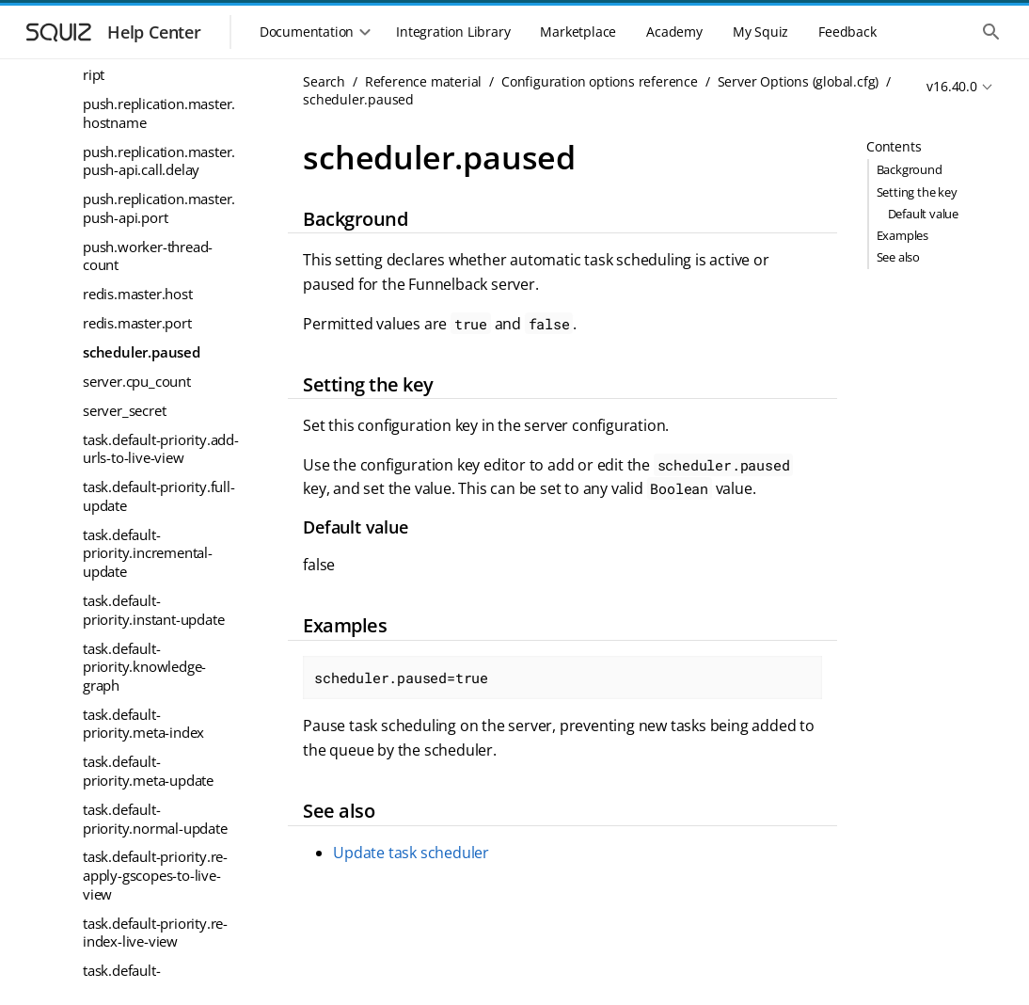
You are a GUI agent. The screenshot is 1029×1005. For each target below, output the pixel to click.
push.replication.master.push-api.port (159, 208)
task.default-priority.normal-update (155, 819)
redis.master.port (137, 322)
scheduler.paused (141, 352)
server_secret (124, 410)
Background (909, 169)
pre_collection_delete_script (158, 65)
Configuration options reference (599, 81)
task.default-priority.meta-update (148, 771)
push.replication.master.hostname (159, 113)
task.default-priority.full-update (159, 496)
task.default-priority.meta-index (143, 723)
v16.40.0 (951, 86)
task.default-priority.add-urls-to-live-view (161, 449)
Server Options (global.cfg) (798, 81)
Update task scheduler (411, 852)
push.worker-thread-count (148, 256)
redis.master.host (138, 293)
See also (898, 256)
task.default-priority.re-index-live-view (155, 932)
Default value (923, 213)
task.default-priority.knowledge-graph (144, 666)
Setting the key (917, 191)
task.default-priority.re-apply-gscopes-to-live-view (155, 874)
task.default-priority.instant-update (153, 610)
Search (324, 81)
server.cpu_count (137, 381)
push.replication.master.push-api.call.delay (159, 161)
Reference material (423, 81)
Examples (902, 235)
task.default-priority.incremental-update (148, 553)
